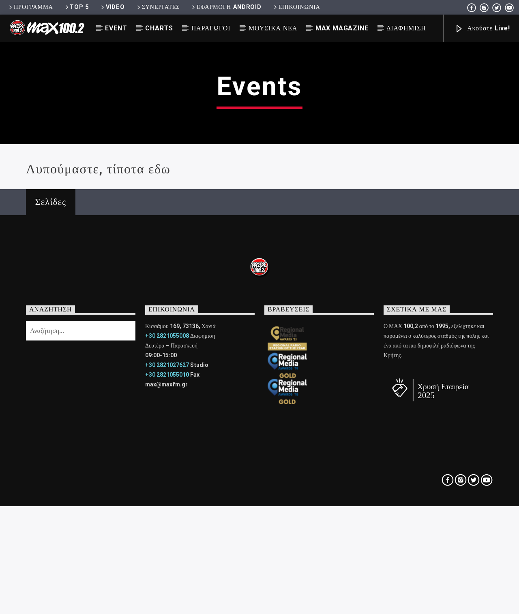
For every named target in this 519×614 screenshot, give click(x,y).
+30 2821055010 (167, 539)
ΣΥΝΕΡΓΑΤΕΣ (158, 7)
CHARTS (159, 28)
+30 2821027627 (167, 529)
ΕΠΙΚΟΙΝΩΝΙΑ (296, 7)
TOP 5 (76, 7)
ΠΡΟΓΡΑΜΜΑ (30, 7)
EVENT (116, 28)
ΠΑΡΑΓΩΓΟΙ (211, 28)
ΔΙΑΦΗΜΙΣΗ (406, 28)
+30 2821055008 (167, 500)
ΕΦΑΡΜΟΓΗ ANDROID (226, 7)
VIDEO (112, 7)
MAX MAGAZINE (342, 28)
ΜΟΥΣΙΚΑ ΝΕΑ (273, 28)
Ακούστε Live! (482, 29)
